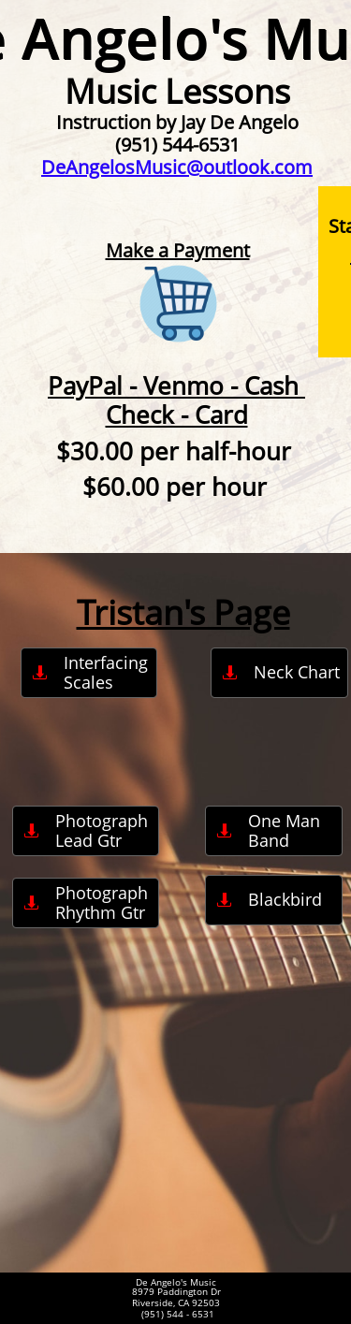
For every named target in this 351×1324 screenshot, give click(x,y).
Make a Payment (178, 250)
